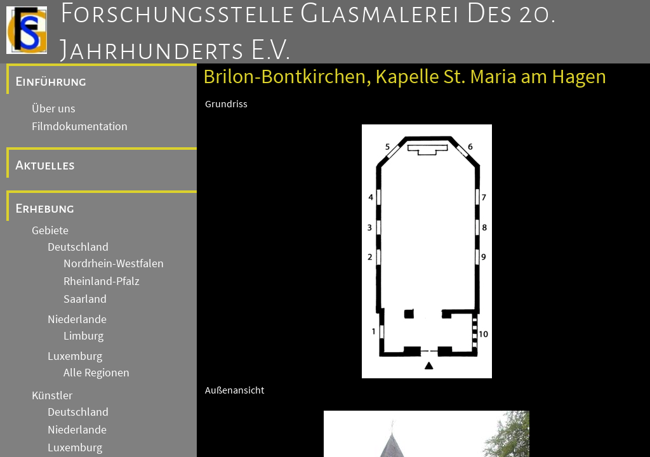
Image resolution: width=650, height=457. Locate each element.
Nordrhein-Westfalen (113, 263)
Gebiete (50, 230)
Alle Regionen (96, 373)
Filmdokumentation (80, 126)
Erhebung (44, 208)
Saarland (85, 299)
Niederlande (77, 319)
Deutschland (78, 247)
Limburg (83, 336)
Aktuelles (45, 165)
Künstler (52, 395)
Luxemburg (75, 356)
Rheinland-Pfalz (101, 281)
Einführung (50, 81)
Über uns (54, 109)
